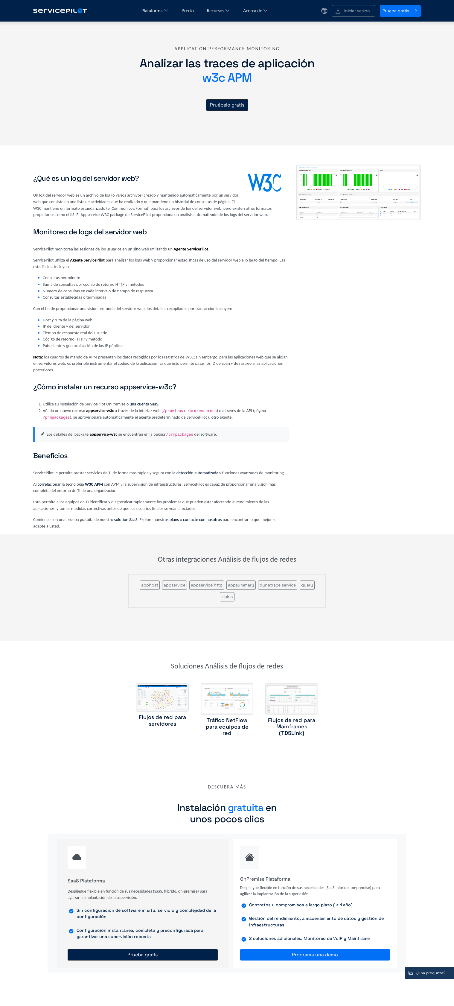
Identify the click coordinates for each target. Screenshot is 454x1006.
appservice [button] (174, 585)
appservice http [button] (207, 585)
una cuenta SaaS (144, 404)
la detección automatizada (195, 472)
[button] (353, 11)
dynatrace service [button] (278, 585)
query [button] (307, 585)
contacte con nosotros (202, 519)
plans (174, 519)
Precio (188, 10)
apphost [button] (149, 585)
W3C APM (94, 484)
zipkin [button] (227, 596)
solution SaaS (126, 519)
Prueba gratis (400, 10)
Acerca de (255, 10)
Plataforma (155, 10)
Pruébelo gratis (227, 105)
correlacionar (49, 484)
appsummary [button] (241, 585)
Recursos (218, 10)
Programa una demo (315, 955)
